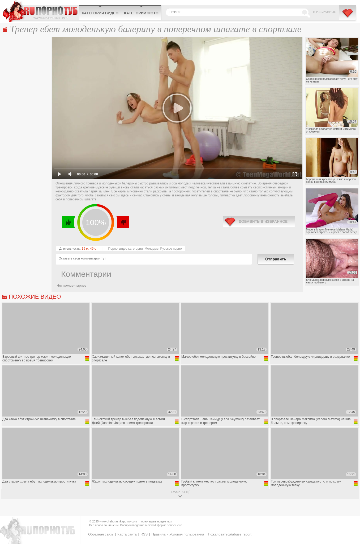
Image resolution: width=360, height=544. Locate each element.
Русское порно (171, 248)
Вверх (349, 510)
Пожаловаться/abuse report (229, 534)
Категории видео (100, 13)
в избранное (259, 221)
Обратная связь (101, 534)
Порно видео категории (125, 248)
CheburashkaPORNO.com (41, 11)
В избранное (324, 12)
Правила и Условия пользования (178, 534)
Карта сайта (126, 534)
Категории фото (141, 13)
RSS (144, 534)
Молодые (151, 248)
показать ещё (180, 492)
